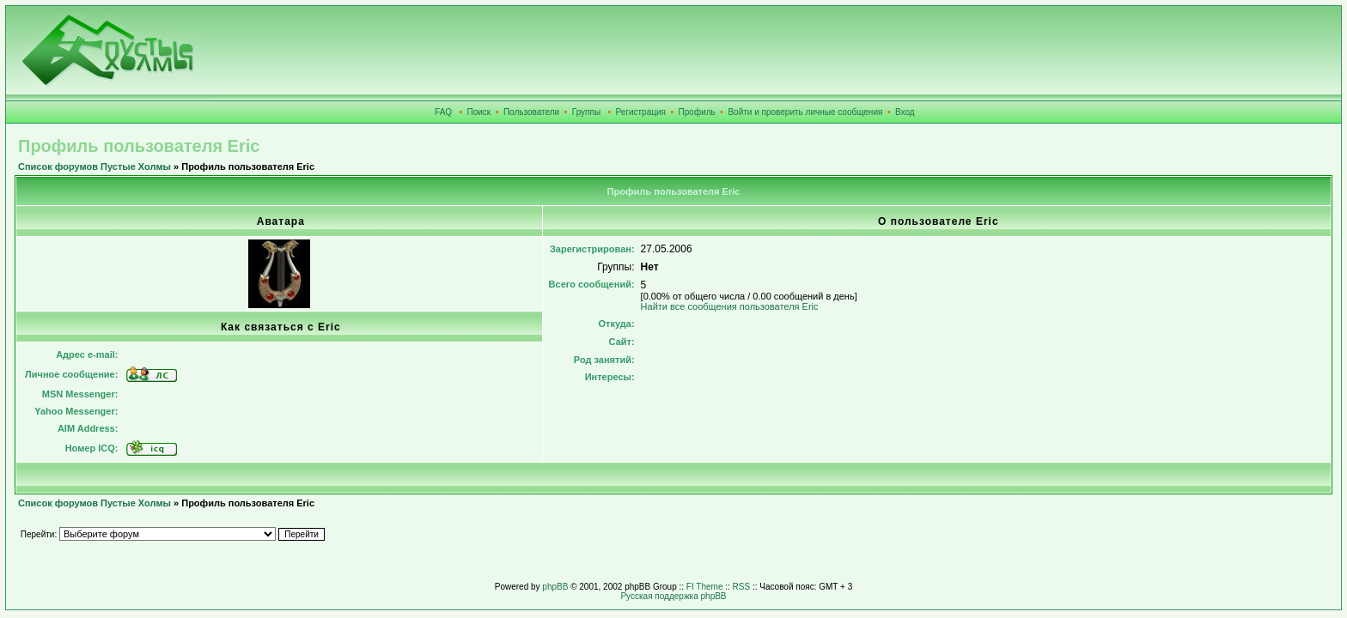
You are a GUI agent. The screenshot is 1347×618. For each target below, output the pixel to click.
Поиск (479, 112)
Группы (586, 112)
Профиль (697, 112)
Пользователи (531, 112)
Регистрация (641, 112)
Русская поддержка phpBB (673, 596)
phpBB (555, 586)
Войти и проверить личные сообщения (805, 112)
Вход (905, 112)
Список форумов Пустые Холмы (94, 166)
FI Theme (704, 586)
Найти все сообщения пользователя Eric (730, 306)
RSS (742, 586)
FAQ (443, 112)
